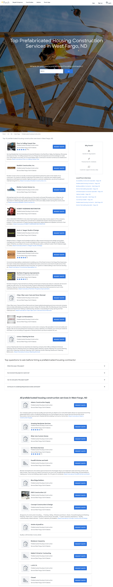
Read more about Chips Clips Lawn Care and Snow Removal (34, 310)
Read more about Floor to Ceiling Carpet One (25, 159)
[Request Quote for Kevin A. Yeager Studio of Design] (59, 233)
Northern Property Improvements (28, 273)
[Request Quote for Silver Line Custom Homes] (80, 439)
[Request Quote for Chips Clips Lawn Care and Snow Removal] (59, 298)
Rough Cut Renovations (25, 317)
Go (69, 71)
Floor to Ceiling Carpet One (26, 143)
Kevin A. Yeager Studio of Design (28, 230)
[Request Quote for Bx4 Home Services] (80, 451)
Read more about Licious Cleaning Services (27, 352)
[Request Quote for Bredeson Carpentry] (80, 544)
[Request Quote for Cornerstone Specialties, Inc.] (59, 255)
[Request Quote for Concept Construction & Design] (80, 507)
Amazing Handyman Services (41, 423)
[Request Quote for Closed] (80, 580)
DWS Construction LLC (38, 492)
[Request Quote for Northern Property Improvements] (59, 276)
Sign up (100, 3)
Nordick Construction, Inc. (26, 165)
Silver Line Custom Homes (39, 436)
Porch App (47, 2)
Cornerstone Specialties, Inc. (27, 251)
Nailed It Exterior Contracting (41, 553)
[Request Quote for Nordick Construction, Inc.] (59, 168)
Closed (33, 577)
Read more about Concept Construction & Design (73, 518)
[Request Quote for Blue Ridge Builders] (80, 483)
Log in (108, 2)
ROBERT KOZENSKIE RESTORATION (28, 209)
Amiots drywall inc (37, 524)
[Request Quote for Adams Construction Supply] (80, 405)
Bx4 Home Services (37, 448)
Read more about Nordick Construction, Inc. (33, 181)
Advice (39, 2)
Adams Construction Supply (40, 402)
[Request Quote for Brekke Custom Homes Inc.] (59, 190)
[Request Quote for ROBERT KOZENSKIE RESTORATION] (59, 212)
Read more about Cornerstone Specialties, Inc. (23, 267)
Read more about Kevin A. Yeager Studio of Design (27, 245)
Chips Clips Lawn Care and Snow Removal (31, 295)
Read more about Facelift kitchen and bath (77, 474)
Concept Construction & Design (42, 504)
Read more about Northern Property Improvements (34, 289)
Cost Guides (29, 2)
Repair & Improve (18, 2)
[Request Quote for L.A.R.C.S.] (80, 568)
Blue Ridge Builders (37, 480)
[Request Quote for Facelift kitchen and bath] (80, 463)
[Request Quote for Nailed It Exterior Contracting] (80, 556)
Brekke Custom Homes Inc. (26, 187)
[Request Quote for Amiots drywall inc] (80, 527)
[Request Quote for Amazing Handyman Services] (80, 427)
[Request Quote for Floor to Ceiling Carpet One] (59, 147)
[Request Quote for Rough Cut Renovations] (59, 320)
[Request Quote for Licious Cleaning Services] (59, 339)
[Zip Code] (51, 71)
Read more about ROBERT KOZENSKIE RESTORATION (29, 224)
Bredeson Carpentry (38, 541)
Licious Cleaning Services (25, 337)
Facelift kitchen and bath (39, 460)
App (93, 3)
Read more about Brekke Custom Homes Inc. (21, 202)
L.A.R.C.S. (34, 565)
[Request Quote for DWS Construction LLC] (80, 495)
